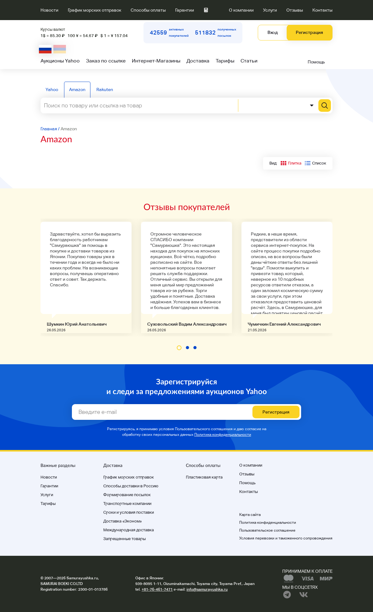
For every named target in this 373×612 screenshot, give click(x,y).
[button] (179, 348)
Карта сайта (250, 514)
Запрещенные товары (124, 538)
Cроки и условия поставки (128, 512)
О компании (241, 10)
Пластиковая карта (204, 477)
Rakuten (104, 89)
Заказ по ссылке (106, 61)
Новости (49, 10)
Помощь (316, 61)
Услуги (270, 10)
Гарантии (184, 10)
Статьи (249, 61)
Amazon (77, 89)
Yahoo (52, 89)
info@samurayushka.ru (207, 589)
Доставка (197, 61)
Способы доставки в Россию (130, 486)
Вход (273, 32)
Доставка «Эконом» (122, 521)
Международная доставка (128, 530)
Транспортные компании (127, 503)
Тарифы (225, 61)
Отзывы (294, 10)
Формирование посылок (127, 494)
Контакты (322, 10)
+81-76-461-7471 (157, 589)
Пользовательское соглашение (267, 530)
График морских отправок (94, 10)
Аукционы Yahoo (60, 61)
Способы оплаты (148, 10)
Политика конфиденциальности (222, 434)
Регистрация (309, 32)
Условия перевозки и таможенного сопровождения (285, 538)
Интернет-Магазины (156, 61)
